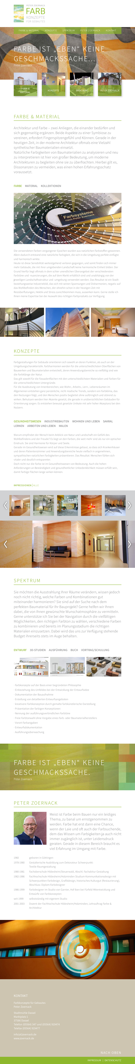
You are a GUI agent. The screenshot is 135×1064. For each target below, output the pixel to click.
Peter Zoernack (90, 30)
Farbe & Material (29, 30)
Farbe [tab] (18, 186)
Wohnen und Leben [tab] (86, 421)
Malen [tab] (63, 426)
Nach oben (111, 1052)
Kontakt (111, 30)
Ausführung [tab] (58, 650)
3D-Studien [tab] (38, 650)
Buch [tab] (74, 650)
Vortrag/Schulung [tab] (95, 650)
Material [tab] (31, 186)
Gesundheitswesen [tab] (27, 421)
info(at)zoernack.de (25, 1034)
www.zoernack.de (24, 1038)
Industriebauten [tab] (56, 421)
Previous (5, 505)
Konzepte (51, 30)
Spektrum (68, 30)
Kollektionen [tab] (51, 186)
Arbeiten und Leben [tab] (41, 426)
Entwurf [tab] (20, 650)
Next (129, 505)
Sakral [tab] (108, 421)
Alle (36, 485)
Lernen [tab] (19, 426)
